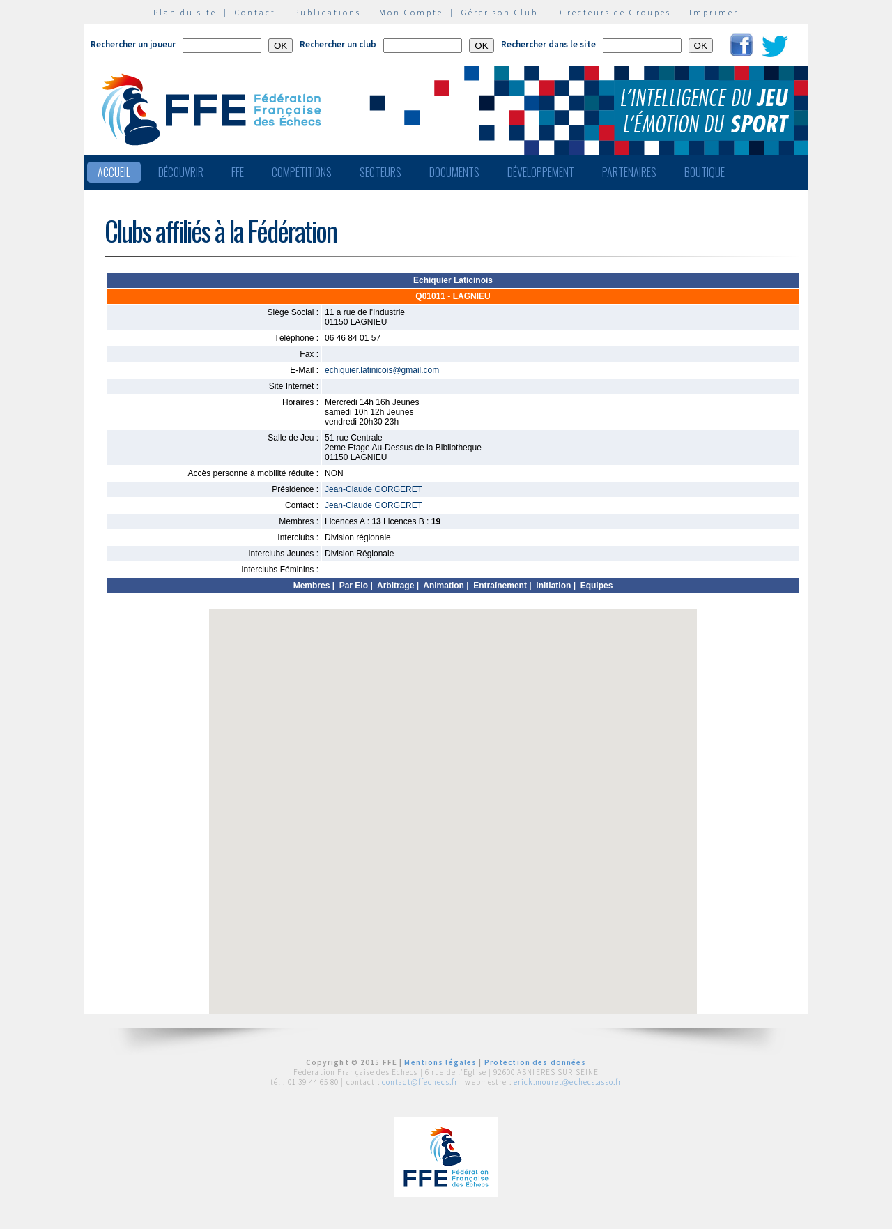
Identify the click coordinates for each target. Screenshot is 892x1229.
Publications (327, 12)
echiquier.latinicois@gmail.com (382, 370)
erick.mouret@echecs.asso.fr (568, 1082)
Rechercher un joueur (133, 44)
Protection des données (535, 1062)
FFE (237, 172)
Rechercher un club (338, 44)
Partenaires (629, 172)
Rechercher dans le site (548, 44)
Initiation (553, 585)
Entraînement (500, 585)
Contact (255, 12)
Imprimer (714, 12)
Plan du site (185, 12)
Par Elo (353, 585)
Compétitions (302, 172)
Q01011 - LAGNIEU (452, 296)
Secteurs (380, 172)
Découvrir (180, 172)
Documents (454, 172)
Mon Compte (411, 12)
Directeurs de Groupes (613, 12)
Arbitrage (395, 585)
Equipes (596, 585)
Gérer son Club (499, 12)
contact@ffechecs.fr (420, 1082)
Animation (443, 585)
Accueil (114, 172)
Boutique (704, 172)
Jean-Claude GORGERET (373, 489)
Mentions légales (440, 1062)
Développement (540, 172)
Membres (311, 585)
